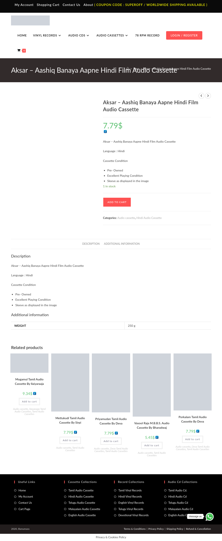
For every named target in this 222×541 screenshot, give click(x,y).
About (88, 5)
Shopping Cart (48, 5)
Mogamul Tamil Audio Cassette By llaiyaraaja (29, 381)
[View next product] (208, 96)
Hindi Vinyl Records (130, 496)
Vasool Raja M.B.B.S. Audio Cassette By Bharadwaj (151, 425)
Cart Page (24, 509)
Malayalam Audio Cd (180, 509)
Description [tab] (91, 243)
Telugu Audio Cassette (81, 502)
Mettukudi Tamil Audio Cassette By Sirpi (70, 420)
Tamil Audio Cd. (177, 490)
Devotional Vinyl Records (133, 515)
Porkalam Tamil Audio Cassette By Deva (193, 419)
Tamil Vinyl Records (130, 490)
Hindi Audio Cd (177, 496)
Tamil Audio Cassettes (34, 413)
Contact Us (71, 5)
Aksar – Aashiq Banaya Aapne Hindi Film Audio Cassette (177, 68)
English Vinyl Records (131, 502)
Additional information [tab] (122, 243)
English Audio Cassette (82, 515)
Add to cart (117, 202)
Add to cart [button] (29, 401)
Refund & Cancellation (198, 528)
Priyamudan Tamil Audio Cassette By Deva (111, 421)
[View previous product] (201, 96)
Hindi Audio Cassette (148, 218)
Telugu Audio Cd (178, 502)
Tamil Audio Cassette (80, 490)
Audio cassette (126, 218)
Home (22, 490)
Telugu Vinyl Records (130, 509)
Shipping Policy (174, 528)
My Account (24, 5)
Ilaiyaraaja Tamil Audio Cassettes (30, 410)
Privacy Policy (156, 528)
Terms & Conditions (135, 528)
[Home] (127, 68)
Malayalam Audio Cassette (84, 509)
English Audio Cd (178, 515)
